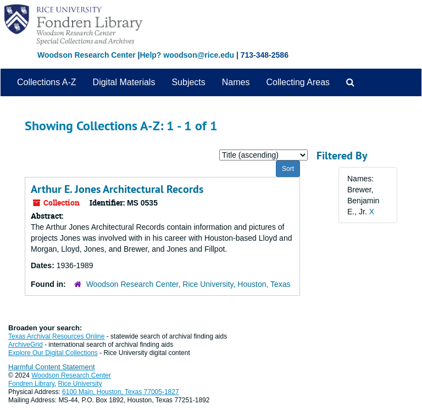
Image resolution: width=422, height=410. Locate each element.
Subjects (188, 82)
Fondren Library (31, 383)
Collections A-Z (46, 82)
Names (236, 82)
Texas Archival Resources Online (56, 336)
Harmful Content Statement (51, 367)
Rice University (80, 383)
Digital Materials (124, 82)
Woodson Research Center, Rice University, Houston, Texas (188, 284)
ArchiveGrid (25, 344)
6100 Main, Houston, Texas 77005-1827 (120, 392)
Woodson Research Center (86, 55)
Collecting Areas (298, 82)
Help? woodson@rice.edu (187, 55)
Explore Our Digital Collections (53, 353)
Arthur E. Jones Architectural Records (117, 189)
